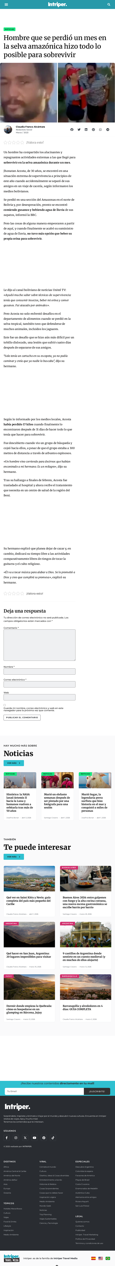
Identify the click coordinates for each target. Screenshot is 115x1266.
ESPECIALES (82, 1161)
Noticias (9, 29)
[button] (6, 4)
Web (6, 692)
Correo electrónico (15, 680)
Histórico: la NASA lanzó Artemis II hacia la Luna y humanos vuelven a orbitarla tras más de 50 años (19, 802)
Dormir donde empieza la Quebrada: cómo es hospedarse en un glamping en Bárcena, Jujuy (29, 1009)
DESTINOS (10, 1161)
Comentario (11, 628)
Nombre (9, 667)
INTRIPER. (27, 1146)
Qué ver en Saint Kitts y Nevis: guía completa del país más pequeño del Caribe (28, 901)
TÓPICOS (9, 1203)
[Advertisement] (39, 393)
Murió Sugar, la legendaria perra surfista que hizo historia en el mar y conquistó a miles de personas (94, 802)
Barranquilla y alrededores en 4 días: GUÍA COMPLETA (83, 1007)
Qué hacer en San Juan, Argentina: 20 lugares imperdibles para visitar (28, 955)
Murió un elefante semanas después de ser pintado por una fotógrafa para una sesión (57, 801)
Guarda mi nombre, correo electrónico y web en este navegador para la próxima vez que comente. (33, 709)
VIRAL (43, 1161)
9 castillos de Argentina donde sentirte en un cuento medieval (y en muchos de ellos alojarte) (84, 957)
